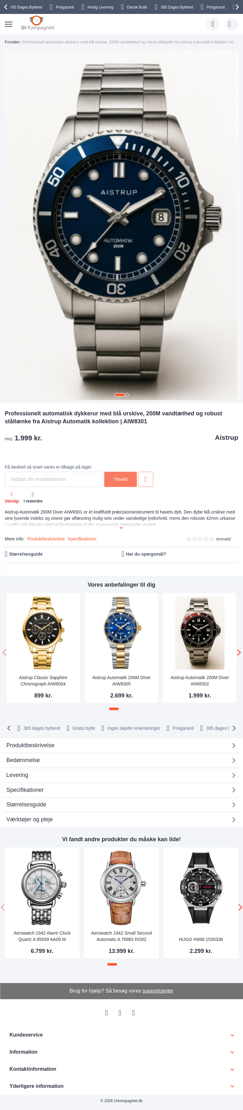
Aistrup (227, 437)
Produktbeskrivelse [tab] (30, 745)
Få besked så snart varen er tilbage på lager (48, 467)
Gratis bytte (84, 728)
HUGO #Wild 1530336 (201, 939)
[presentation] (6, 7)
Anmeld (223, 539)
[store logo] (38, 22)
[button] (120, 395)
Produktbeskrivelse (46, 538)
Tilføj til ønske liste (145, 479)
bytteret (41, 728)
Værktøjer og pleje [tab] (29, 819)
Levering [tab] (17, 775)
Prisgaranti (65, 7)
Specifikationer (82, 538)
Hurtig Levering (100, 7)
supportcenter (158, 990)
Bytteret (26, 7)
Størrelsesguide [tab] (26, 804)
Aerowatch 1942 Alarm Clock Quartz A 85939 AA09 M (42, 936)
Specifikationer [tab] (25, 790)
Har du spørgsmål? (146, 554)
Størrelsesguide (26, 554)
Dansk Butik (137, 7)
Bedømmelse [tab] (23, 760)
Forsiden (12, 42)
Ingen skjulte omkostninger (133, 728)
